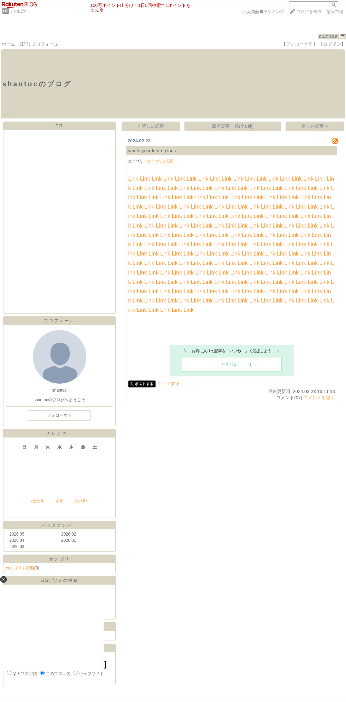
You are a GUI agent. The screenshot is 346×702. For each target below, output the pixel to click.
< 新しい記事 (151, 126)
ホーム (8, 44)
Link (133, 179)
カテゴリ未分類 (19, 568)
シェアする (168, 383)
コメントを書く (319, 397)
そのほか (18, 11)
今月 (59, 501)
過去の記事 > (314, 126)
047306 (328, 36)
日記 (23, 44)
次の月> (81, 501)
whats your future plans (152, 150)
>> (263, 11)
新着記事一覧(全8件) (232, 126)
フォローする (59, 415)
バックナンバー (59, 525)
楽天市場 (335, 11)
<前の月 (37, 501)
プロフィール (44, 44)
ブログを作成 (309, 11)
